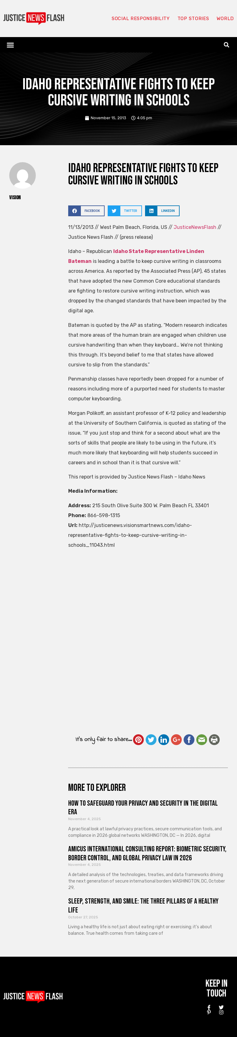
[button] (10, 45)
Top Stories (193, 18)
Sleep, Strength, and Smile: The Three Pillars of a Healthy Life (143, 906)
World (225, 18)
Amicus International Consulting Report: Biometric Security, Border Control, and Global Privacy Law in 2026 (147, 853)
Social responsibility (141, 18)
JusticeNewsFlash (195, 227)
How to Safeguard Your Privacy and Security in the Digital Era (143, 808)
